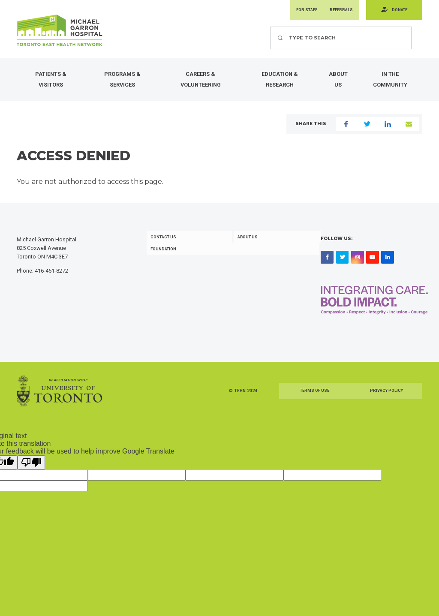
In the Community (390, 81)
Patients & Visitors (50, 81)
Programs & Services (122, 81)
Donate (397, 11)
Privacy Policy (386, 400)
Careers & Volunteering (200, 81)
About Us (338, 81)
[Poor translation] (31, 471)
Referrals (334, 11)
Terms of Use (314, 400)
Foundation (165, 258)
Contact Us (165, 246)
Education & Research (280, 81)
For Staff (296, 11)
